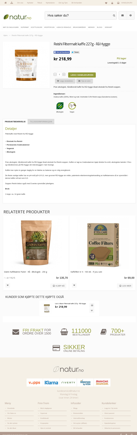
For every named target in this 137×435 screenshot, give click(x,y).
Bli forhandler (77, 3)
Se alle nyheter (12, 422)
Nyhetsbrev (50, 3)
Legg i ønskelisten (64, 81)
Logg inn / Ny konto (110, 408)
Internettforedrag (78, 417)
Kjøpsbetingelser (109, 422)
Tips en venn (83, 81)
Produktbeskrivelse (15, 121)
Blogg (75, 408)
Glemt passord (109, 412)
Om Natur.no (11, 412)
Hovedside (10, 408)
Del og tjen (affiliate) (79, 422)
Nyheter (30, 3)
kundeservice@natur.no (68, 390)
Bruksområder (78, 412)
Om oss (20, 3)
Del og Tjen (63, 3)
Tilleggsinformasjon (41, 121)
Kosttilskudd (44, 417)
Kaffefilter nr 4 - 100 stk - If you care (85, 272)
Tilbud (39, 3)
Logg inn (113, 3)
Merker (9, 417)
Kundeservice (108, 417)
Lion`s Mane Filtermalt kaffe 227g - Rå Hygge (69, 303)
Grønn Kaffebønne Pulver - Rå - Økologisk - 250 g (25, 272)
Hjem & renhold (45, 426)
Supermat (43, 412)
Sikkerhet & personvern (112, 426)
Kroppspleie (44, 422)
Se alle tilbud (11, 426)
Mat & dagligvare (45, 408)
